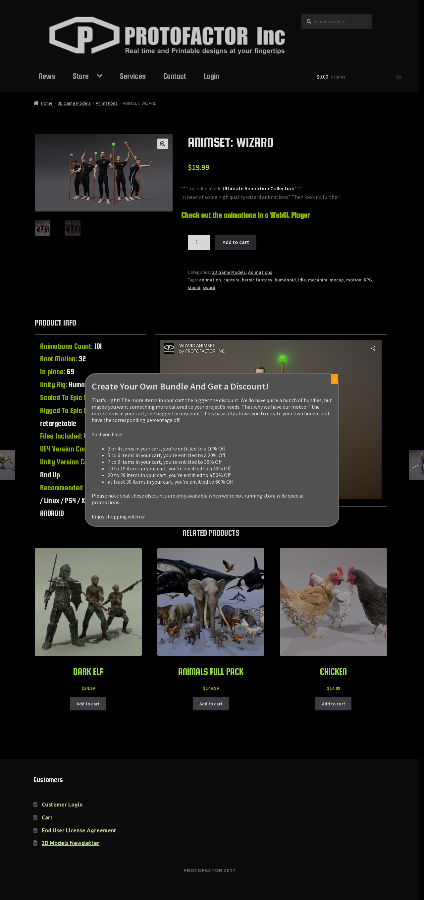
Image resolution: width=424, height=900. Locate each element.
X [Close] (335, 379)
